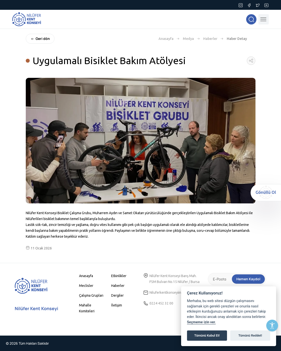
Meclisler (86, 286)
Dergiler (117, 295)
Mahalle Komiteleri (86, 308)
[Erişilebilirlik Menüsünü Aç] (272, 325)
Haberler (210, 39)
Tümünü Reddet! (250, 335)
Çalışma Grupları (91, 295)
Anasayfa (166, 39)
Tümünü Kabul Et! (207, 335)
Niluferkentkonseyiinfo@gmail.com (176, 292)
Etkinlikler (118, 276)
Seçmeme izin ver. (201, 322)
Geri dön (40, 38)
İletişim (116, 305)
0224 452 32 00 (161, 303)
